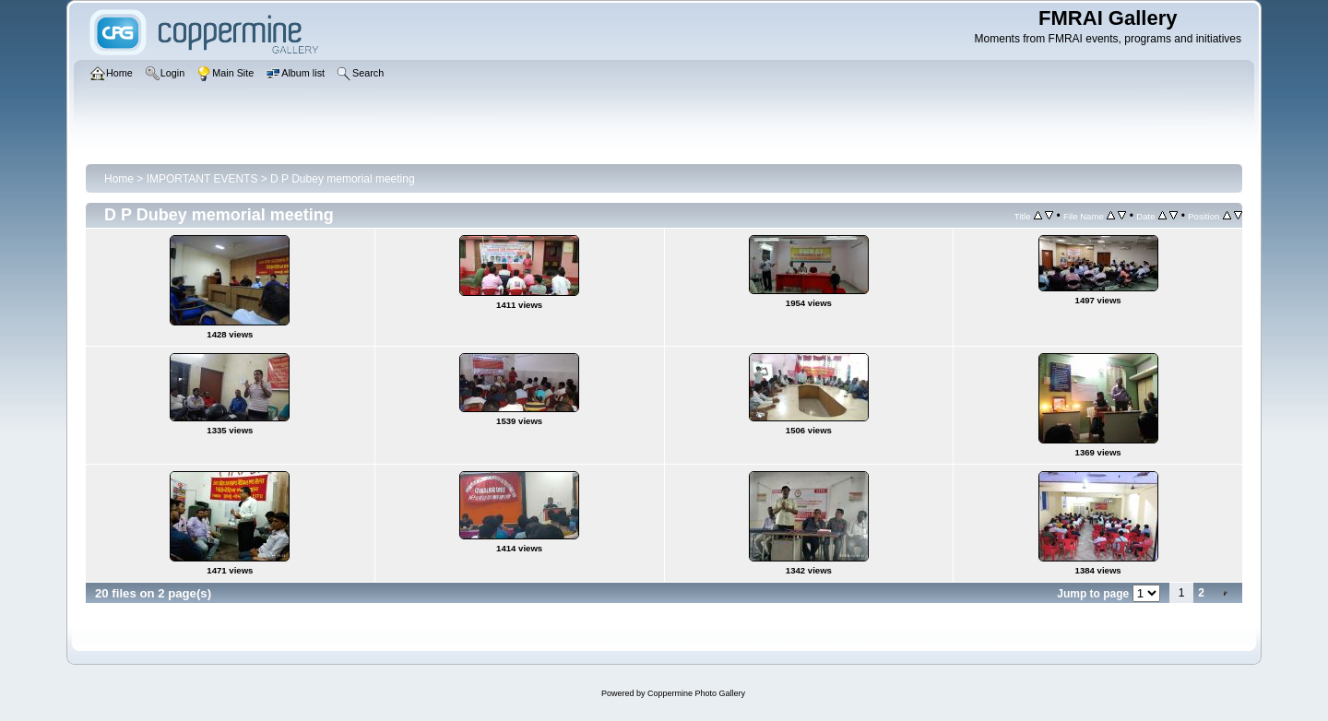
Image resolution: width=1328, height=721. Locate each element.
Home (119, 178)
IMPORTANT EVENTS (202, 178)
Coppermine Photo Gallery (696, 693)
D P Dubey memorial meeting (342, 178)
